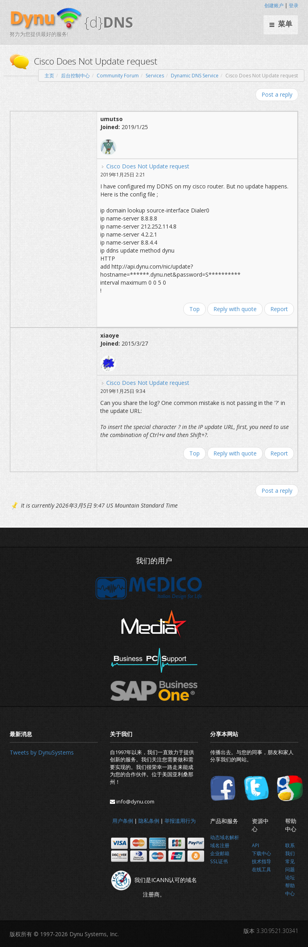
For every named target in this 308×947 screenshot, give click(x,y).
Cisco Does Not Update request (147, 166)
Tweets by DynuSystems (42, 752)
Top (194, 309)
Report (279, 309)
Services (155, 75)
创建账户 (274, 5)
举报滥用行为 (180, 820)
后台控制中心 (75, 75)
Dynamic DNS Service (195, 75)
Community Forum (118, 75)
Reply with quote (235, 309)
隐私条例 (148, 820)
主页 (49, 75)
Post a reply (276, 94)
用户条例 (122, 820)
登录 (293, 5)
